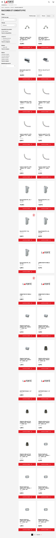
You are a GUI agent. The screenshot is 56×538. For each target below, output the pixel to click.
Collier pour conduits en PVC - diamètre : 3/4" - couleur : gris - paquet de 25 (25, 38)
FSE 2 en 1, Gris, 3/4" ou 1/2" (44, 70)
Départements (8, 7)
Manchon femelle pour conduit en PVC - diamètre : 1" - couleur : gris (43, 488)
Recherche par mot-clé (5, 63)
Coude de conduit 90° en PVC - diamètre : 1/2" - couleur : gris (44, 168)
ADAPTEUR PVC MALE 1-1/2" (25, 391)
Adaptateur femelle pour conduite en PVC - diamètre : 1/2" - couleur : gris (25, 359)
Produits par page (4, 17)
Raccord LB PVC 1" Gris (24, 231)
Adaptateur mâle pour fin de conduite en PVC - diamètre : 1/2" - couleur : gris (25, 455)
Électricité (13, 7)
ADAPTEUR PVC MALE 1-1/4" (44, 391)
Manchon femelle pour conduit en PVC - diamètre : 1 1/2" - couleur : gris (44, 455)
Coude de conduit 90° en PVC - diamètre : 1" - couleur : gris (44, 135)
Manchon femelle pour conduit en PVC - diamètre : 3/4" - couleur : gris (25, 521)
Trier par (3, 22)
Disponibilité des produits (6, 29)
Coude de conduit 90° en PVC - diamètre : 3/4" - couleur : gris (25, 168)
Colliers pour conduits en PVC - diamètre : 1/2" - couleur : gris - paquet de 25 (44, 38)
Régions (3, 52)
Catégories (3, 36)
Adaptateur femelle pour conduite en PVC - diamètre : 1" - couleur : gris (25, 327)
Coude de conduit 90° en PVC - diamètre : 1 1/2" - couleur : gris (44, 103)
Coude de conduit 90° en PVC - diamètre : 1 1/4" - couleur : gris (25, 135)
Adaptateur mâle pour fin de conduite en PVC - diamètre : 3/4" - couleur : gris (44, 422)
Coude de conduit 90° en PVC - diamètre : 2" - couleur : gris (26, 102)
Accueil (3, 7)
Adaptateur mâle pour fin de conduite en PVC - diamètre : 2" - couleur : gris (44, 359)
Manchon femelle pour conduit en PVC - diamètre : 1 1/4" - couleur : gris (25, 488)
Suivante (38, 534)
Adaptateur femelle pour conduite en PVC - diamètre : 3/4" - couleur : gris (44, 327)
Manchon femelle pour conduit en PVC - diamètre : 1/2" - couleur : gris (43, 521)
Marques (3, 45)
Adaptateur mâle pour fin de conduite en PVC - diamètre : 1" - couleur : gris (25, 422)
